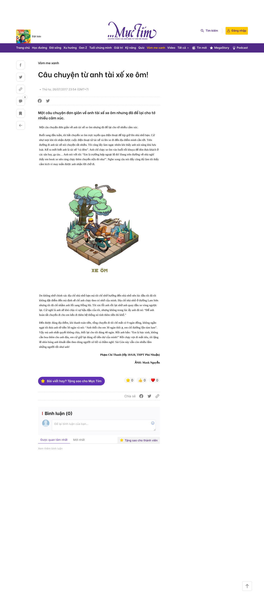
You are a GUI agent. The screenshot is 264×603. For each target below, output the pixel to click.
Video (171, 48)
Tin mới (199, 48)
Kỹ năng (130, 48)
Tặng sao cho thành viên (139, 440)
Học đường (39, 48)
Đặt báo (36, 36)
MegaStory (219, 48)
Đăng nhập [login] (236, 30)
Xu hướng (70, 48)
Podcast (240, 48)
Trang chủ (23, 48)
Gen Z (83, 48)
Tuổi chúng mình (100, 48)
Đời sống (55, 48)
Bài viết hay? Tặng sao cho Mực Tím (71, 381)
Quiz (141, 48)
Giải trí (118, 48)
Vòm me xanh (156, 48)
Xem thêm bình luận (50, 448)
